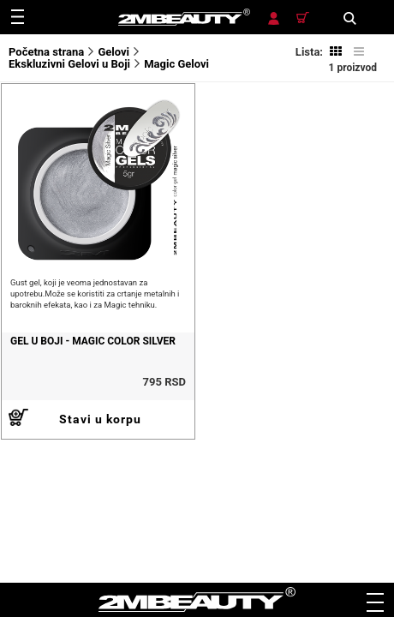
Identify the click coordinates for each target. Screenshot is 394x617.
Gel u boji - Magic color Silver (93, 341)
